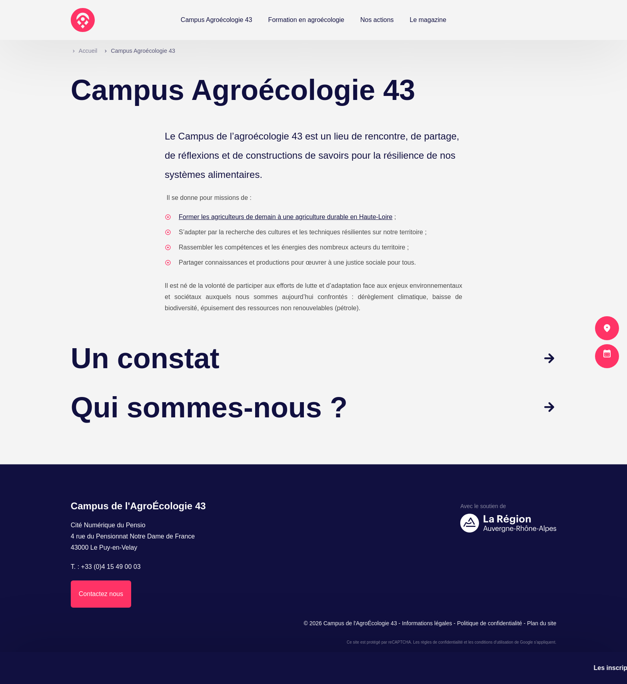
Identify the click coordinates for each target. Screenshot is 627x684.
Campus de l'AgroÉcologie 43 (360, 623)
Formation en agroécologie (306, 19)
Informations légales (427, 623)
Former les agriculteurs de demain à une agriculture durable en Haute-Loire (286, 216)
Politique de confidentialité (489, 623)
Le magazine (428, 19)
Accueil (88, 51)
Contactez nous (101, 593)
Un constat (145, 358)
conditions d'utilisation (494, 642)
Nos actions (377, 19)
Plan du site (541, 623)
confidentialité (450, 642)
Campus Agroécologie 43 (216, 19)
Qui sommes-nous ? (209, 407)
